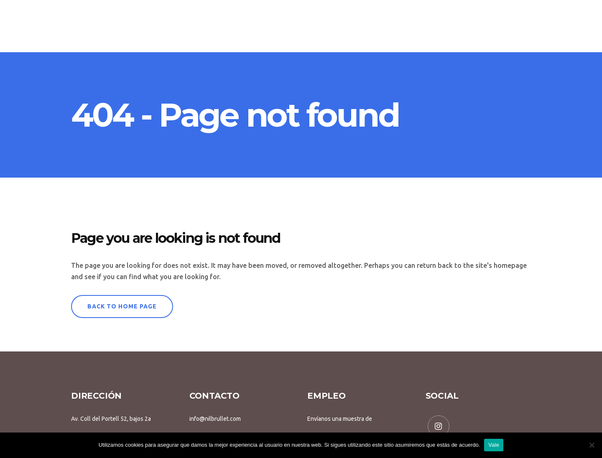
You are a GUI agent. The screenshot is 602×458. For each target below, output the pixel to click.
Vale (493, 445)
